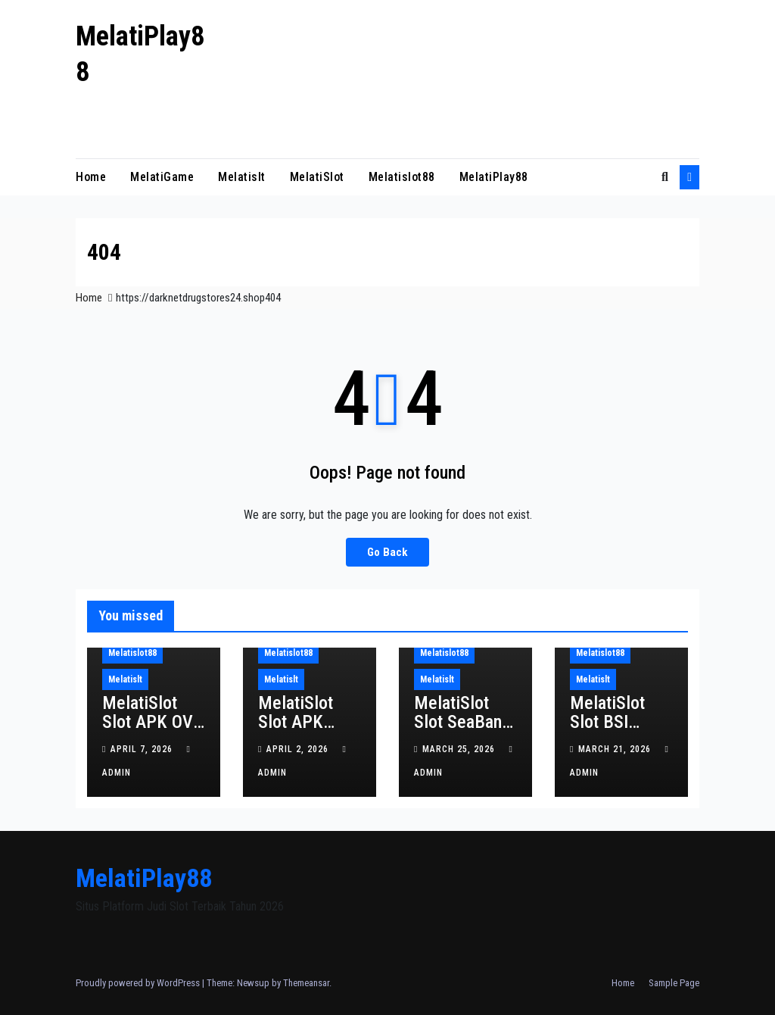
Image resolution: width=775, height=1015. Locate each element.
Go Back (387, 552)
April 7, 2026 (143, 749)
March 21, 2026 (616, 749)
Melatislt (242, 177)
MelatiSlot (317, 177)
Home (91, 177)
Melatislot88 (402, 177)
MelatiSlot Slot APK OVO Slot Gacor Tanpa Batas (153, 731)
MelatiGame (162, 177)
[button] (664, 177)
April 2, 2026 (298, 749)
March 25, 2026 (460, 749)
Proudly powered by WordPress (139, 982)
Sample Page (674, 982)
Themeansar (306, 982)
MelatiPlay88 (493, 177)
